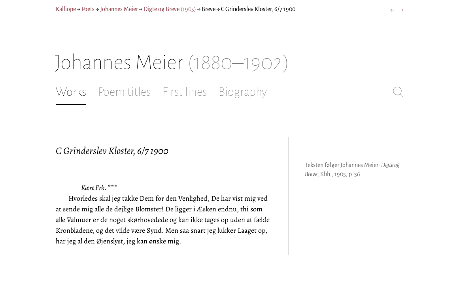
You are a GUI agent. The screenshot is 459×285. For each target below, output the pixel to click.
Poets (87, 9)
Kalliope (66, 9)
